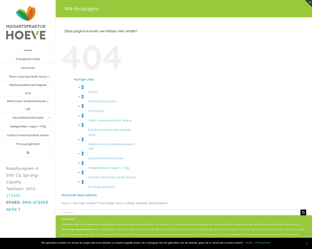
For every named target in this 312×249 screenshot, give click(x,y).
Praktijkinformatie (102, 101)
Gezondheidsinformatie (105, 158)
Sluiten (249, 242)
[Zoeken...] (180, 212)
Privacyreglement (101, 187)
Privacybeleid (263, 242)
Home (92, 92)
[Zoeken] (303, 212)
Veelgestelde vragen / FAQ (108, 168)
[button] (28, 152)
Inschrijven (96, 111)
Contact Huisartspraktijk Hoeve (112, 177)
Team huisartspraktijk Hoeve (110, 120)
